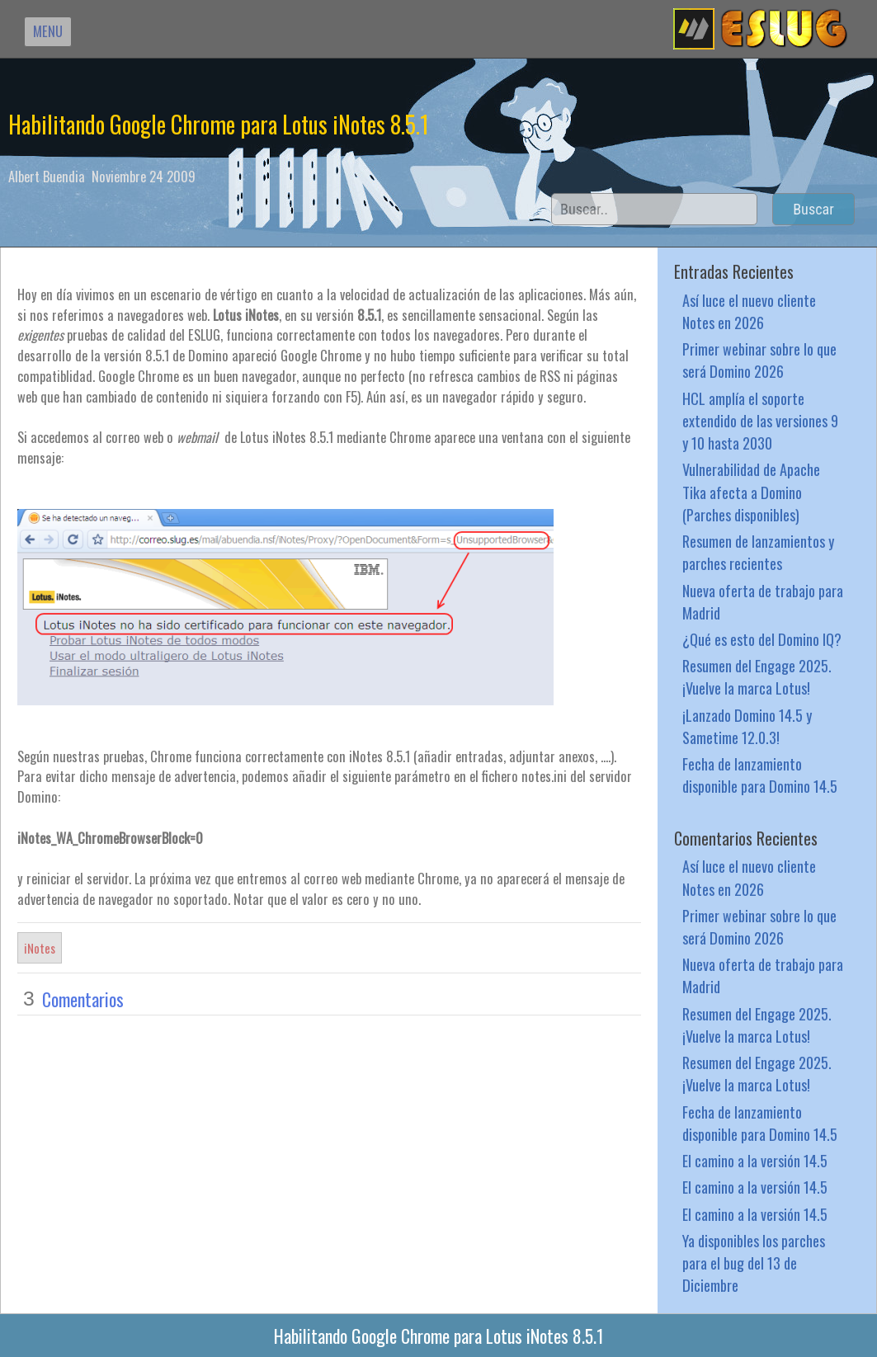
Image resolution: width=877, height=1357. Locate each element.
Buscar (813, 209)
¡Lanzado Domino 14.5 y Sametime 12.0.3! (747, 726)
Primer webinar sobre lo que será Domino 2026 (759, 359)
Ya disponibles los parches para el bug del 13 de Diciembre (753, 1262)
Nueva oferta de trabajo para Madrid (762, 601)
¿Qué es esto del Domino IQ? (762, 639)
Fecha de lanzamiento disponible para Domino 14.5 (759, 774)
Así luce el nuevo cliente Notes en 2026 (749, 311)
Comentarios (83, 999)
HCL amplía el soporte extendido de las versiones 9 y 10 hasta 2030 (760, 420)
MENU (48, 31)
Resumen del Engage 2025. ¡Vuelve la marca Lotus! (757, 676)
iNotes (39, 948)
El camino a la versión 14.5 (754, 1160)
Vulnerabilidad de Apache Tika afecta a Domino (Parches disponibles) (751, 491)
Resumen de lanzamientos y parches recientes (758, 552)
